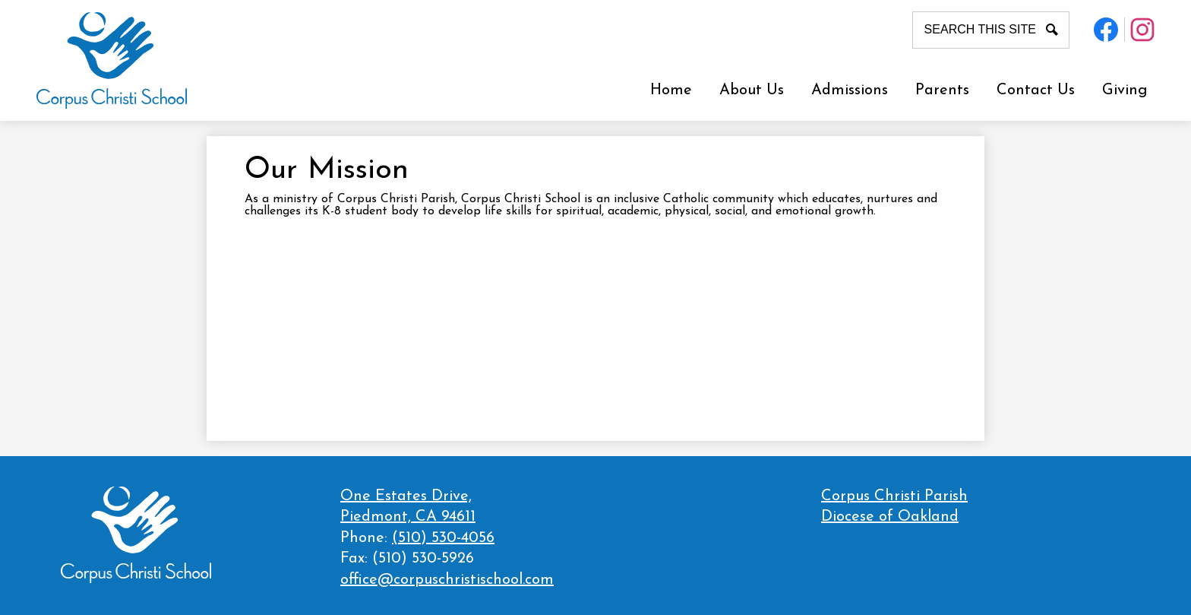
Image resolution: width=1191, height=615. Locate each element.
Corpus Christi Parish (894, 496)
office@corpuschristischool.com (447, 580)
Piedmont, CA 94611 (447, 506)
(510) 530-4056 (443, 538)
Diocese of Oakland (890, 517)
